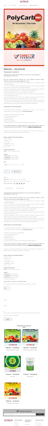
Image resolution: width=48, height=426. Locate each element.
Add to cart (17, 171)
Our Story (16, 425)
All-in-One (12, 376)
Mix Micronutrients (13, 179)
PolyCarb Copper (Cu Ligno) (12, 349)
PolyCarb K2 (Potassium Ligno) (30, 349)
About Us (16, 423)
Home (5, 5)
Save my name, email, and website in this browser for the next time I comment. (22, 312)
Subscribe (40, 414)
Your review (7, 289)
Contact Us (27, 424)
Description (9, 188)
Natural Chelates (23, 5)
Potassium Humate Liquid (43, 69)
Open (5, 2)
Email (5, 305)
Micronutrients (12, 5)
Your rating (6, 286)
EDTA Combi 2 (41, 69)
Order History (38, 425)
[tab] (9, 188)
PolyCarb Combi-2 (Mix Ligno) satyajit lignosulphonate (18, 181)
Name (5, 300)
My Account (38, 423)
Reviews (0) (20, 188)
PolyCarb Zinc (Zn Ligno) (12, 403)
